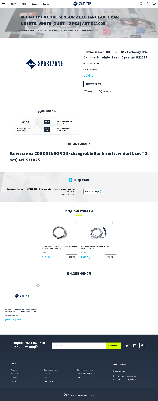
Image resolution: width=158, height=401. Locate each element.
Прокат (45, 4)
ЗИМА (13, 4)
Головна (23, 30)
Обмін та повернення (85, 370)
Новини (14, 377)
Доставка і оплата (51, 370)
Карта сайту (48, 381)
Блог (46, 377)
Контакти (14, 373)
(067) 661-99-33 (120, 371)
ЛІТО (24, 4)
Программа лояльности (86, 373)
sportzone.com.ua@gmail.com (126, 376)
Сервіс (35, 4)
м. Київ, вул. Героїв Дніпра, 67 (126, 380)
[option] (59, 240)
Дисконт (47, 373)
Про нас (14, 370)
